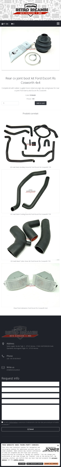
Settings (22, 464)
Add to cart (41, 103)
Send (30, 429)
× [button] (58, 445)
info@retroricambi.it (13, 370)
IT (4, 24)
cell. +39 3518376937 (14, 359)
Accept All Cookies (51, 464)
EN (7, 24)
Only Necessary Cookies (34, 464)
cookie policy (19, 460)
